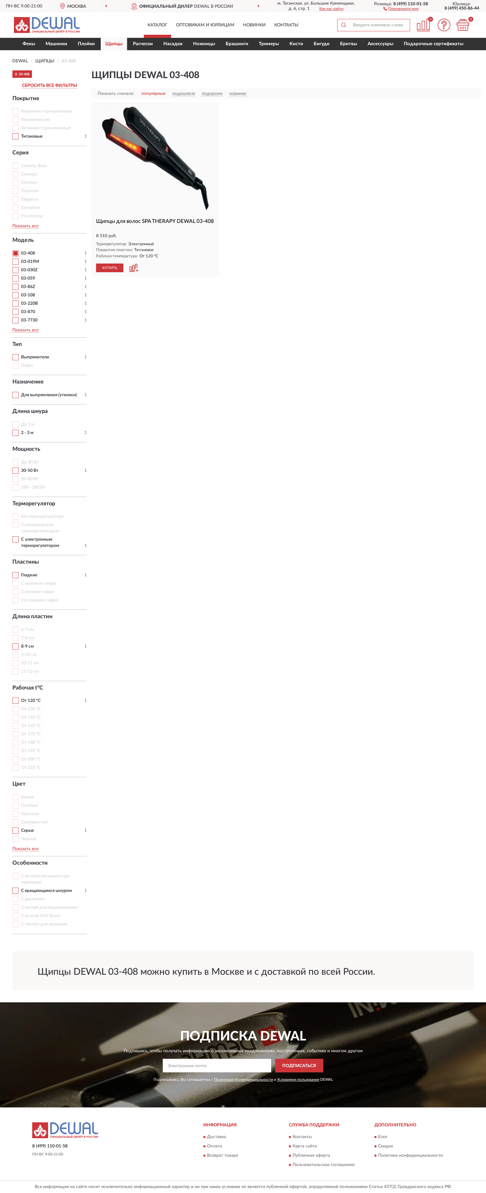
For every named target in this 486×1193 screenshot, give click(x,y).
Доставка (216, 1137)
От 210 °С (31, 767)
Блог (383, 1137)
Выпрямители (35, 357)
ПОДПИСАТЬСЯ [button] (299, 1066)
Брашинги (237, 44)
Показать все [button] (25, 226)
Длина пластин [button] (32, 616)
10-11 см (30, 663)
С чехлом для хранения (44, 924)
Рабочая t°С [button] (27, 688)
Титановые (31, 136)
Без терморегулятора (42, 516)
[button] (400, 8)
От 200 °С (31, 759)
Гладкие (29, 575)
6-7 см (27, 630)
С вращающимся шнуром (46, 891)
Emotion (29, 182)
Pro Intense (32, 216)
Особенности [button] (30, 863)
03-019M (30, 261)
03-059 (28, 278)
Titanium (29, 191)
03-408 (28, 253)
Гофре (27, 365)
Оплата (214, 1146)
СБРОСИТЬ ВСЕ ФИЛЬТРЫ (49, 85)
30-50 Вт (29, 470)
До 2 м (27, 424)
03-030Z (29, 270)
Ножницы (204, 44)
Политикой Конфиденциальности (243, 1079)
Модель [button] (23, 240)
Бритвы (348, 44)
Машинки (56, 44)
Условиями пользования (298, 1079)
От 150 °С (31, 726)
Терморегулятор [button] (33, 504)
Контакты (286, 25)
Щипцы (113, 44)
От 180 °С (31, 742)
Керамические (35, 120)
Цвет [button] (18, 784)
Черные (28, 839)
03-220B (29, 303)
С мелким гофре (37, 592)
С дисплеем (33, 899)
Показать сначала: (116, 93)
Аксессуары (380, 44)
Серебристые (34, 822)
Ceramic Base (34, 166)
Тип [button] (17, 344)
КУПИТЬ (109, 268)
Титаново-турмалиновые (46, 128)
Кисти (296, 44)
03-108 (28, 295)
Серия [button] (20, 153)
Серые (27, 830)
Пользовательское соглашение (324, 1165)
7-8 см (27, 638)
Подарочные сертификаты (433, 44)
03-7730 (29, 320)
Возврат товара (222, 1155)
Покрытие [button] (25, 98)
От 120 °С (31, 701)
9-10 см (28, 655)
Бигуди (321, 44)
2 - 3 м (27, 433)
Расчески (143, 44)
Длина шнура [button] (30, 411)
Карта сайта (305, 1146)
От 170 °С (31, 734)
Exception (30, 208)
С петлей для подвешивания (49, 907)
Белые (27, 797)
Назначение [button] (28, 382)
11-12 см (30, 671)
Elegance (29, 199)
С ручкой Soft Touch (40, 916)
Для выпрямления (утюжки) (49, 395)
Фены (29, 44)
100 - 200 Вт (33, 487)
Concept (29, 174)
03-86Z (28, 287)
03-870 (28, 312)
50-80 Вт (29, 479)
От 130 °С (31, 709)
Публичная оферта (311, 1155)
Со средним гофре (39, 600)
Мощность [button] (26, 449)
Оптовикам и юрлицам (205, 25)
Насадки (173, 44)
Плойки (86, 44)
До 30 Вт (30, 462)
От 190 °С (31, 751)
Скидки (385, 1146)
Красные (30, 814)
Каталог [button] (157, 25)
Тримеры (269, 44)
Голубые (29, 805)
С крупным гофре (38, 583)
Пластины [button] (25, 562)
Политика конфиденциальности (410, 1155)
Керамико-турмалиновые (46, 111)
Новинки (254, 25)
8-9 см (27, 646)
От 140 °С (31, 717)
